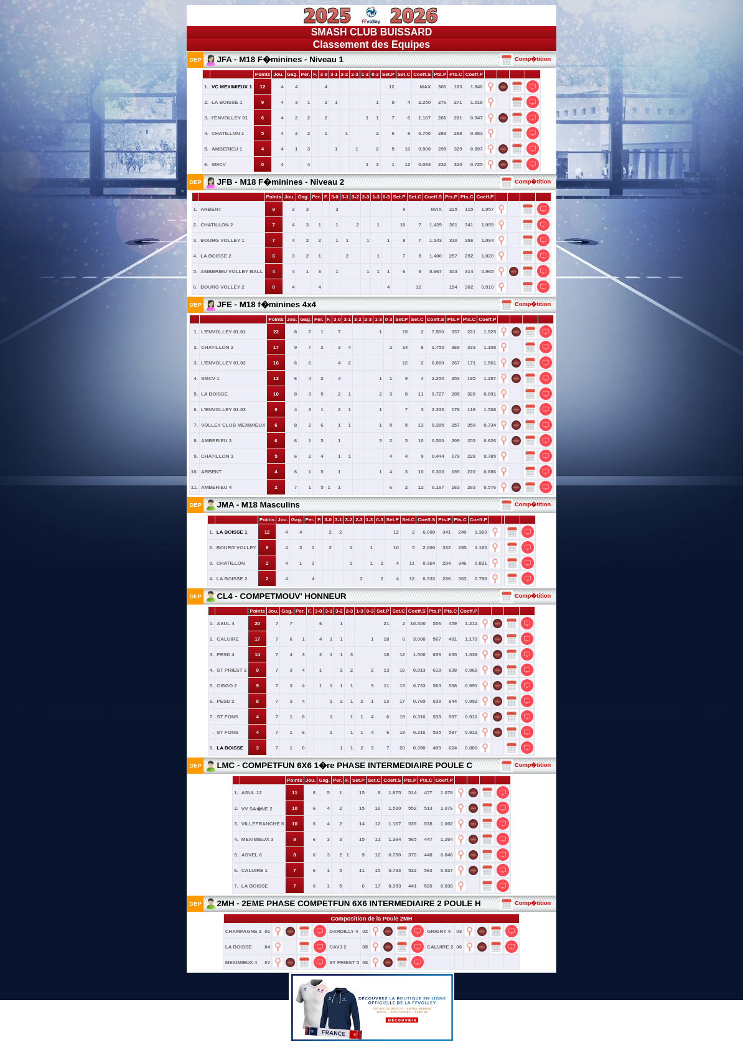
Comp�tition (525, 59)
